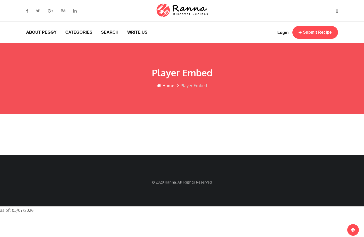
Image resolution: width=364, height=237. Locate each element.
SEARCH (109, 32)
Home (165, 85)
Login (283, 32)
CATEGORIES (78, 32)
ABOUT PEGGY (41, 32)
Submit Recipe (315, 32)
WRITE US (137, 32)
